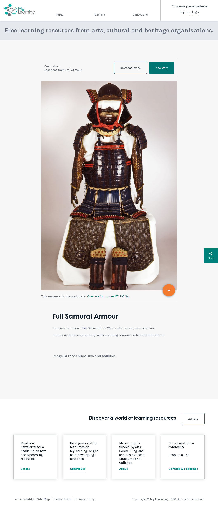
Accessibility (24, 499)
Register (185, 12)
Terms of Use (62, 499)
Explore (100, 14)
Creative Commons (108, 296)
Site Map (43, 499)
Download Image (130, 67)
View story (161, 67)
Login (195, 12)
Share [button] (211, 255)
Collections (140, 14)
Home (59, 14)
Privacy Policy (84, 499)
